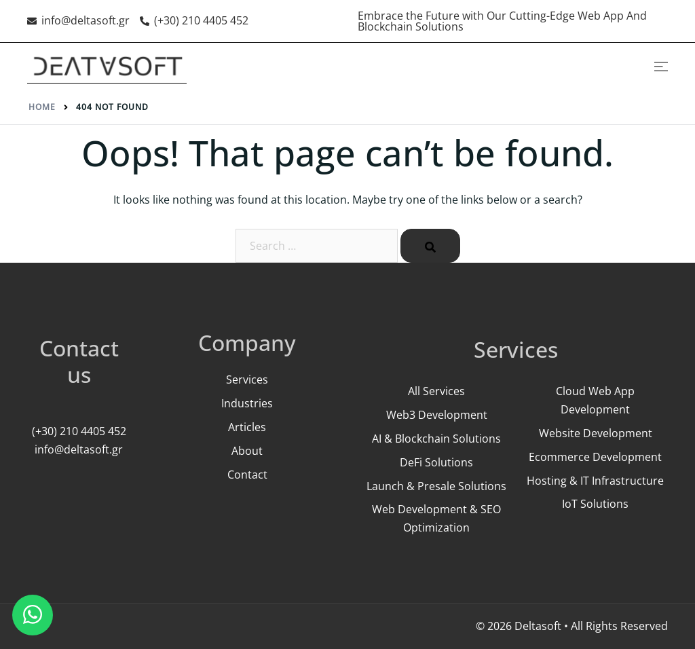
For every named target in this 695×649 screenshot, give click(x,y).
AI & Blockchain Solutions (436, 438)
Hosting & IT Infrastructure (595, 480)
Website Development (595, 433)
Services (247, 379)
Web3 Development (436, 414)
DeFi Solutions (436, 462)
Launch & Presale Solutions (436, 486)
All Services (436, 391)
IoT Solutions (595, 503)
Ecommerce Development (595, 456)
